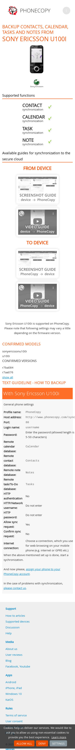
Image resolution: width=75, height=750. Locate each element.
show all (7, 377)
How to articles (15, 614)
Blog (8, 659)
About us (11, 647)
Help (8, 631)
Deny (42, 743)
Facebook (11, 665)
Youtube (25, 665)
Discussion (12, 626)
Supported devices (17, 620)
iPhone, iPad (13, 686)
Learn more (59, 737)
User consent (14, 719)
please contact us (15, 586)
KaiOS (9, 698)
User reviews (13, 653)
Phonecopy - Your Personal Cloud (29, 10)
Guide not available (37, 189)
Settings (58, 743)
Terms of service (16, 714)
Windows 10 (13, 692)
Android (10, 680)
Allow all (24, 743)
